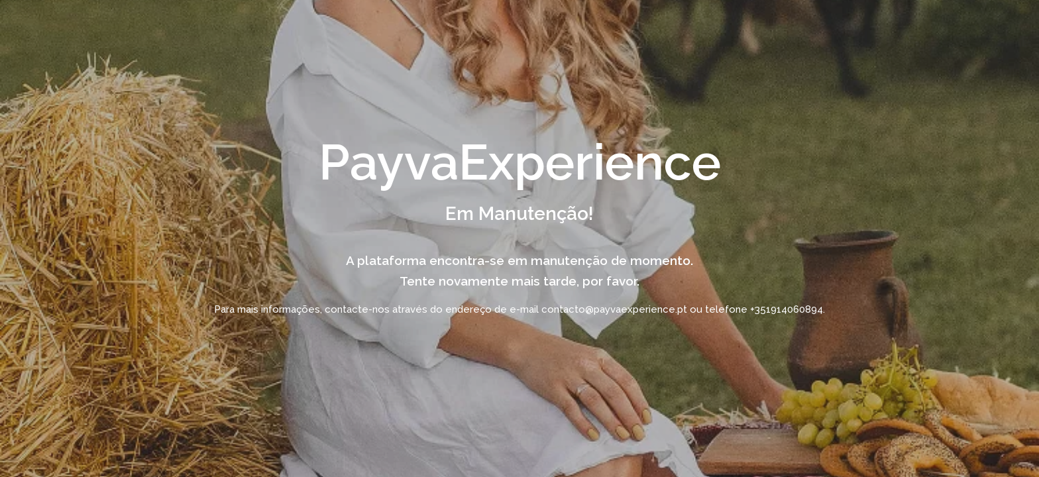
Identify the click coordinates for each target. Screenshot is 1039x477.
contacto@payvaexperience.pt (614, 309)
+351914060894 (786, 309)
